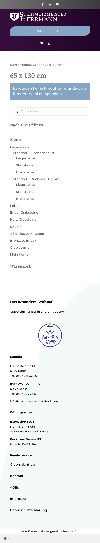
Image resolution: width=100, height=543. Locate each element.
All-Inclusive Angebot (27, 234)
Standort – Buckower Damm (36, 179)
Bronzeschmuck (23, 240)
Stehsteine (24, 165)
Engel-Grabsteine (24, 212)
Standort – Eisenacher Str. (34, 153)
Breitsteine (25, 172)
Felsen (15, 206)
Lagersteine (19, 147)
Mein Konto (19, 254)
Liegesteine (25, 158)
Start (13, 65)
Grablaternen (21, 247)
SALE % (16, 227)
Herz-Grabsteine (23, 219)
